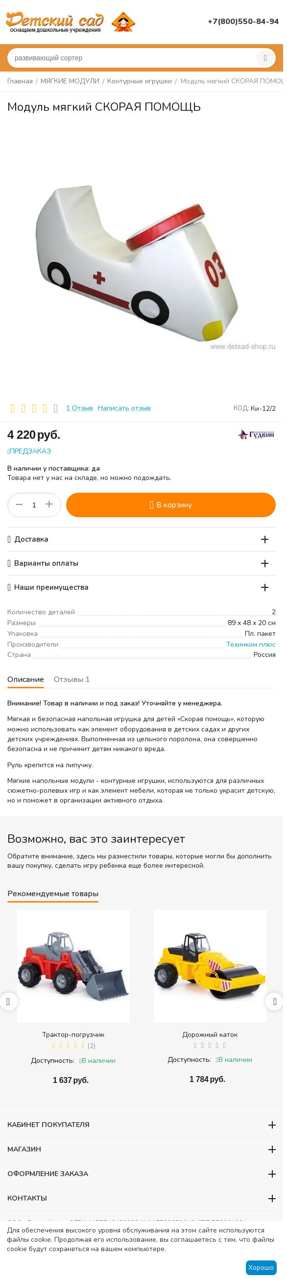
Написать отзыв (124, 408)
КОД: (241, 408)
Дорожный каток (210, 1034)
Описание (25, 679)
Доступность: (52, 1060)
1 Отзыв (79, 408)
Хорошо (261, 1267)
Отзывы (72, 679)
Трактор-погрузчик (73, 1034)
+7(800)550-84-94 (243, 21)
